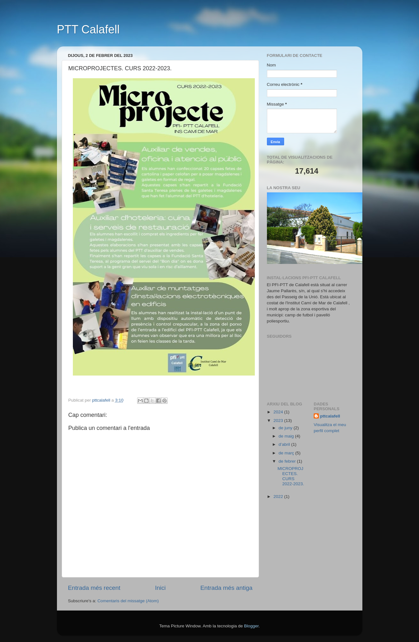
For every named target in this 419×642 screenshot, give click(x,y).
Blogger (251, 626)
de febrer (288, 461)
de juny (286, 427)
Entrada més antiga (226, 587)
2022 (278, 496)
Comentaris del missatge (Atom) (128, 600)
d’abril (285, 444)
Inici (160, 587)
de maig (287, 436)
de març (287, 453)
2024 (278, 412)
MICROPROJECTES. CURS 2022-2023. (290, 476)
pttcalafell (330, 416)
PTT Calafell (88, 29)
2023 (278, 420)
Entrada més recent (94, 587)
